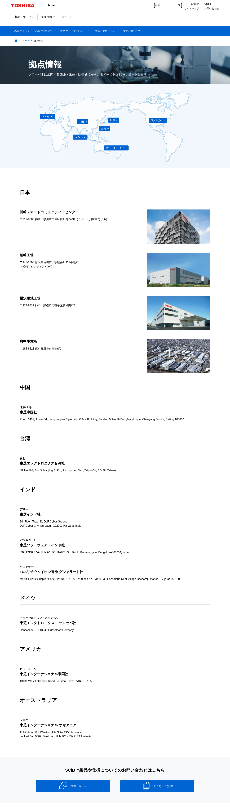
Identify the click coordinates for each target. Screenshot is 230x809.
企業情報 (48, 16)
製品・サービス (24, 16)
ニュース (67, 16)
